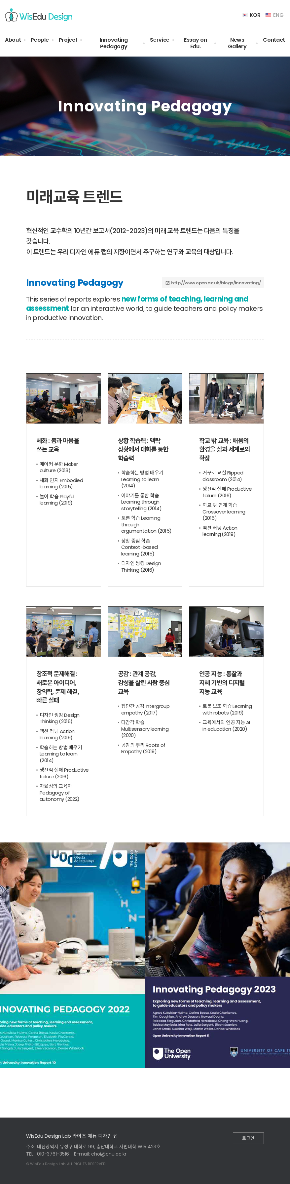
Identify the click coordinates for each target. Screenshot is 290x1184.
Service (159, 40)
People (40, 40)
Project (68, 40)
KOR (251, 15)
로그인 (248, 1138)
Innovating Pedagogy (114, 43)
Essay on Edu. (195, 43)
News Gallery (237, 43)
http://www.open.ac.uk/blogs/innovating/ (216, 283)
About (13, 40)
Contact (274, 40)
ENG (274, 15)
